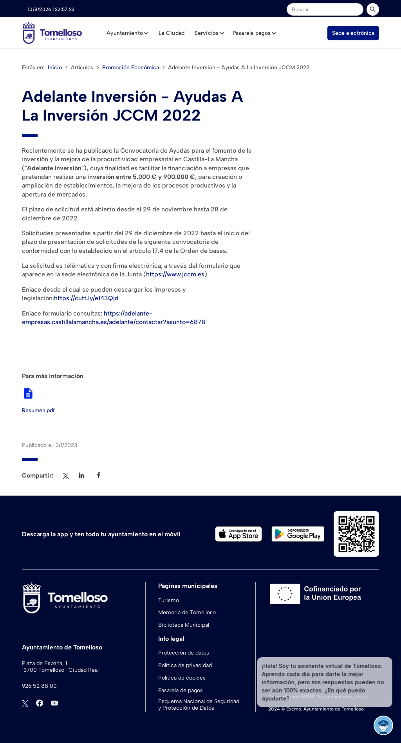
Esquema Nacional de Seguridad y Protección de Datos (198, 704)
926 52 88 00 (39, 686)
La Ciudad (171, 33)
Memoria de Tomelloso (187, 612)
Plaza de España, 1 (44, 663)
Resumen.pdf (38, 411)
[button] (128, 33)
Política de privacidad (185, 665)
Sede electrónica (353, 33)
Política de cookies (182, 677)
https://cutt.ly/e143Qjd (86, 298)
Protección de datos (183, 652)
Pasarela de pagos (180, 690)
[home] (52, 33)
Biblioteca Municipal (183, 625)
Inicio (55, 67)
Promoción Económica (130, 68)
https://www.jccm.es (175, 274)
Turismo (168, 600)
